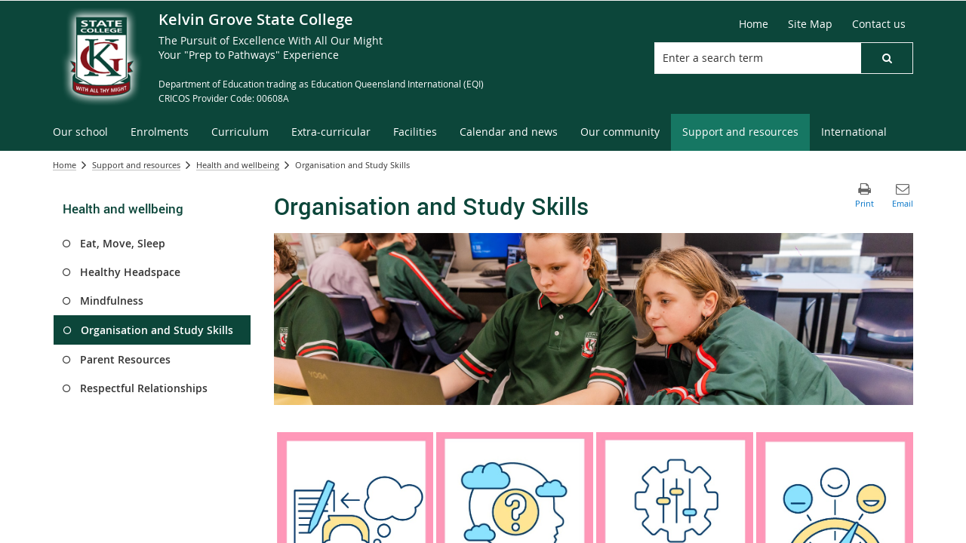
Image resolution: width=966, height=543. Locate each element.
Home (64, 164)
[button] (886, 58)
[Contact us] (878, 24)
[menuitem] (80, 132)
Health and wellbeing (237, 164)
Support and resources (136, 164)
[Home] (753, 24)
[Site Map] (810, 24)
